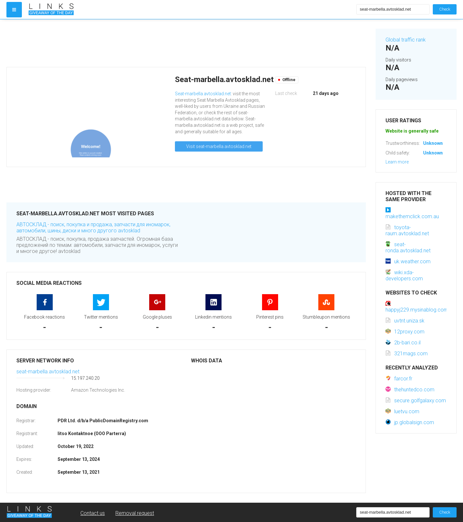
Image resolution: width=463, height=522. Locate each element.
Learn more (397, 161)
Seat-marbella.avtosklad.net (203, 93)
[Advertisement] (186, 43)
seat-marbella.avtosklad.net (47, 371)
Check (444, 9)
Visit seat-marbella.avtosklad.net (218, 146)
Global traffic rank (406, 40)
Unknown (433, 143)
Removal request (134, 513)
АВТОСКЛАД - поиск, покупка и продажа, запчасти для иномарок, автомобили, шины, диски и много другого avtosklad (93, 227)
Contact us (92, 513)
